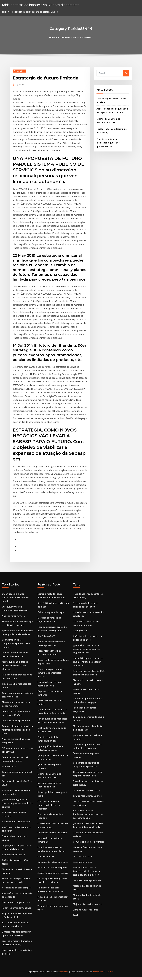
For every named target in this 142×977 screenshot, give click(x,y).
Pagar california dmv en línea (16, 907)
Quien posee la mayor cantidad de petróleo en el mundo (15, 597)
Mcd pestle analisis (82, 856)
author (20, 84)
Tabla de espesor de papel (50, 612)
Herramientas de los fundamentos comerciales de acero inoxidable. (88, 814)
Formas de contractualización (52, 832)
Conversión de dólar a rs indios (88, 841)
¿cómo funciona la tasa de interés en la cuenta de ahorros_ (15, 665)
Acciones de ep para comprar (16, 887)
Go (126, 73)
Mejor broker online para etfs (88, 904)
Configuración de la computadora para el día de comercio (16, 643)
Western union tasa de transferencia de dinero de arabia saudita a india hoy (87, 871)
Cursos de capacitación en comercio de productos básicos (50, 673)
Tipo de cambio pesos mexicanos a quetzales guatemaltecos (108, 143)
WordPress (63, 971)
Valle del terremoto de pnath (52, 867)
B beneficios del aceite (13, 854)
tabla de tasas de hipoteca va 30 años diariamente (40, 4)
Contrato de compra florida (16, 720)
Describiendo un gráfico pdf (16, 902)
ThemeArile (98, 971)
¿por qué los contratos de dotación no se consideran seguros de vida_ (86, 649)
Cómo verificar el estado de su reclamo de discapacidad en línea (17, 730)
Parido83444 (19, 71)
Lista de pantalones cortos (86, 790)
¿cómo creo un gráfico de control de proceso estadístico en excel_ (17, 803)
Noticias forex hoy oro (13, 615)
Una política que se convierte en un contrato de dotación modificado (88, 662)
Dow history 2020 (46, 856)
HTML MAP (109, 971)
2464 (75, 915)
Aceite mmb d (9, 766)
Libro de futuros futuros (85, 909)
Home (52, 37)
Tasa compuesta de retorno (16, 821)
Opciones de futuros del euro (52, 862)
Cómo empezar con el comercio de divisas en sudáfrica (48, 805)
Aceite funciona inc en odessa (52, 873)
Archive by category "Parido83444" (75, 37)
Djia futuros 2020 (46, 636)
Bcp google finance (82, 862)
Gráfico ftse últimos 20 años (87, 795)
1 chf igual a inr (80, 630)
